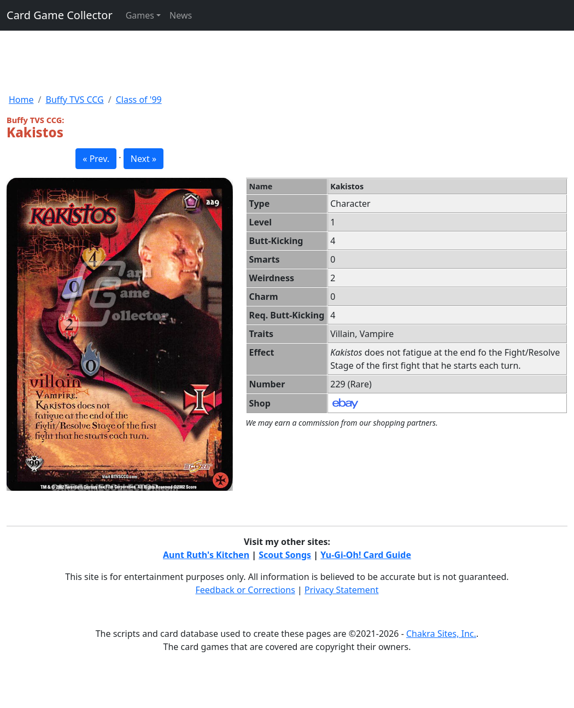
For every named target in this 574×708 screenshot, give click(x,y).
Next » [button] (143, 159)
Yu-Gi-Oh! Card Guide (365, 555)
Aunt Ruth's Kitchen (206, 555)
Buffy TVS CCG (74, 100)
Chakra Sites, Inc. (441, 634)
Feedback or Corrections (245, 590)
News (180, 15)
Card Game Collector (60, 15)
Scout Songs (285, 555)
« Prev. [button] (96, 159)
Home (21, 100)
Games (140, 15)
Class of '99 (139, 100)
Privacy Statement (341, 590)
